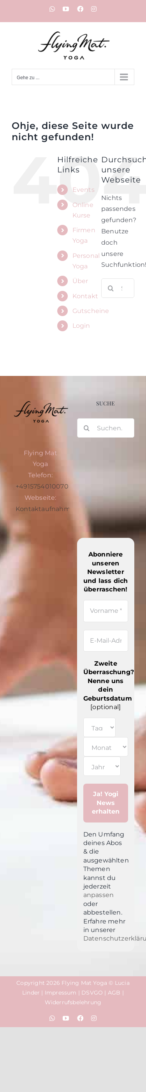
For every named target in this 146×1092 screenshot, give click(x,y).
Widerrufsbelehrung (73, 1002)
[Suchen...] (106, 428)
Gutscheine (90, 311)
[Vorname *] (105, 611)
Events (83, 189)
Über (80, 281)
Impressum (61, 992)
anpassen (98, 895)
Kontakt (85, 296)
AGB (114, 992)
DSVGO (92, 992)
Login (81, 325)
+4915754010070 (42, 486)
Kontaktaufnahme (45, 509)
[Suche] (111, 288)
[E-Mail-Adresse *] (105, 641)
